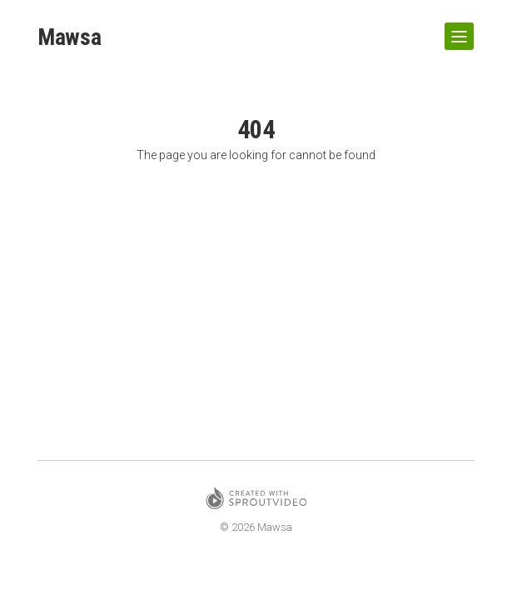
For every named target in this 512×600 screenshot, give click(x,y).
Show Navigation (456, 30)
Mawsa (69, 38)
